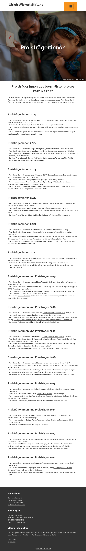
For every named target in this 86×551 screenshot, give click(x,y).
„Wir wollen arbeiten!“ (50, 415)
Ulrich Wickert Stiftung (26, 4)
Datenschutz (12, 539)
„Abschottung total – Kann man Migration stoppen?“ (59, 287)
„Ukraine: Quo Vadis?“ (44, 394)
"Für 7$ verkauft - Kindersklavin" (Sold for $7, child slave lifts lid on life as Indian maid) (43, 320)
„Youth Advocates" (24, 296)
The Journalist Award (15, 500)
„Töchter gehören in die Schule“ (53, 337)
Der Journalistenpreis (15, 498)
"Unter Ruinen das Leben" (48, 315)
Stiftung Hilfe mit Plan (43, 549)
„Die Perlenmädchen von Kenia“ (54, 313)
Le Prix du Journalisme (15, 502)
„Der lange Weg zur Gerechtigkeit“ (62, 463)
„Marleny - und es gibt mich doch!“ (54, 363)
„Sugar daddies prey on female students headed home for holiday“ (48, 446)
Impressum (11, 542)
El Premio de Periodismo (16, 505)
